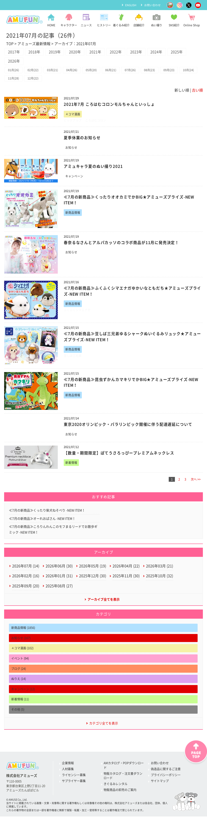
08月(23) (153, 71)
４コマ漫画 (72, 115)
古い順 (197, 91)
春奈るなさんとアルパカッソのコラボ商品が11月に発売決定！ (121, 244)
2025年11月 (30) (126, 578)
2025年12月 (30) (92, 578)
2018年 (35, 52)
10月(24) (13, 79)
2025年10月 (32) (159, 578)
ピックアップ (73, 121)
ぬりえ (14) (18, 681)
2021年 (98, 52)
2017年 (14, 52)
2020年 (77, 52)
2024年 (160, 52)
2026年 (14, 62)
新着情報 (71, 464)
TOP (10, 44)
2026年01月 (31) (59, 578)
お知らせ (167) (20, 640)
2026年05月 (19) (92, 568)
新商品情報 (72, 213)
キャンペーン (74, 177)
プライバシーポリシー (166, 778)
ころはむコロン (95, 121)
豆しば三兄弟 (73, 357)
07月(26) (133, 71)
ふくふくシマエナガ (77, 311)
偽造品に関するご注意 (166, 772)
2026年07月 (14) (25, 568)
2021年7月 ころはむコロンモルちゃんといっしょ (109, 105)
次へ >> (196, 481)
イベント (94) (20, 661)
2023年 (139, 52)
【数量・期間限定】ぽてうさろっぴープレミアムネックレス (119, 455)
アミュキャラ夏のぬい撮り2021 (93, 168)
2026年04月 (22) (126, 568)
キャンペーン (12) (23, 692)
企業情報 (68, 766)
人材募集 (68, 772)
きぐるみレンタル (115, 787)
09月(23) (173, 71)
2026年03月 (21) (159, 568)
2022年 (118, 52)
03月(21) (53, 71)
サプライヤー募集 (74, 784)
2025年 (181, 52)
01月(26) (13, 71)
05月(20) (93, 71)
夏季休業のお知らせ (82, 139)
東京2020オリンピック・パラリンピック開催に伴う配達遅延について (128, 426)
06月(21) (113, 71)
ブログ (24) (18, 671)
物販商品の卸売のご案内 (120, 793)
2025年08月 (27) (59, 588)
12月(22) (53, 79)
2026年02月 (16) (25, 578)
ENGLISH (130, 4)
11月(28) (33, 79)
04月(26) (73, 71)
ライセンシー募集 (74, 778)
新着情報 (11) (20, 702)
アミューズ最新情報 (33, 44)
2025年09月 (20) (25, 588)
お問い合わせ (152, 4)
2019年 (56, 52)
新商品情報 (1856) (23, 630)
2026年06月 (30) (59, 568)
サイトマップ (160, 784)
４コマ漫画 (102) (22, 651)
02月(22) (33, 71)
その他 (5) (17, 712)
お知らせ (71, 148)
